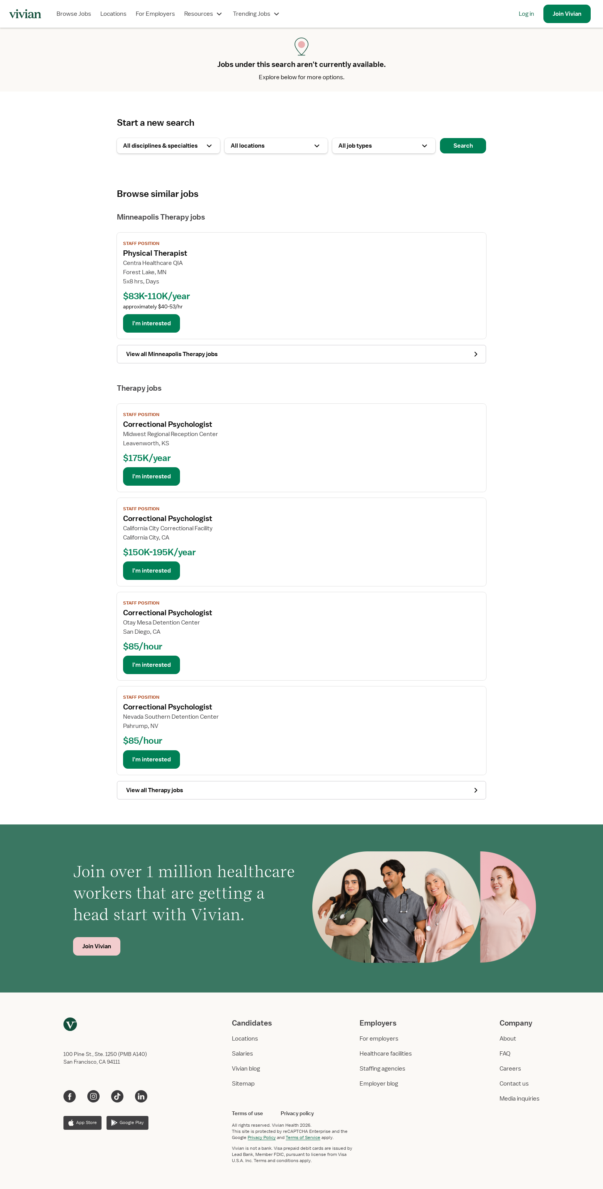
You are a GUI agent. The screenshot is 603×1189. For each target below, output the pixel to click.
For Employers (155, 14)
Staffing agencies (382, 1068)
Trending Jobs (257, 13)
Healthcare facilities (386, 1053)
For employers (379, 1038)
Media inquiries (520, 1098)
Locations (113, 14)
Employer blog (379, 1083)
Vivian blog (246, 1068)
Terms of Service (303, 1137)
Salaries (242, 1053)
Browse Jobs (74, 14)
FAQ (505, 1053)
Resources (204, 13)
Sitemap (243, 1083)
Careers (510, 1068)
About (508, 1038)
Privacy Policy (262, 1137)
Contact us (514, 1083)
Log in (526, 14)
